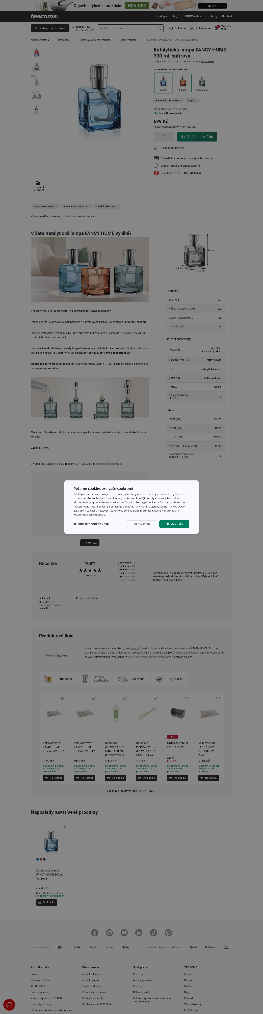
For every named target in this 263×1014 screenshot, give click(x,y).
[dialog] (131, 507)
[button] (91, 524)
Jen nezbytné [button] (141, 523)
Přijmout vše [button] (174, 523)
